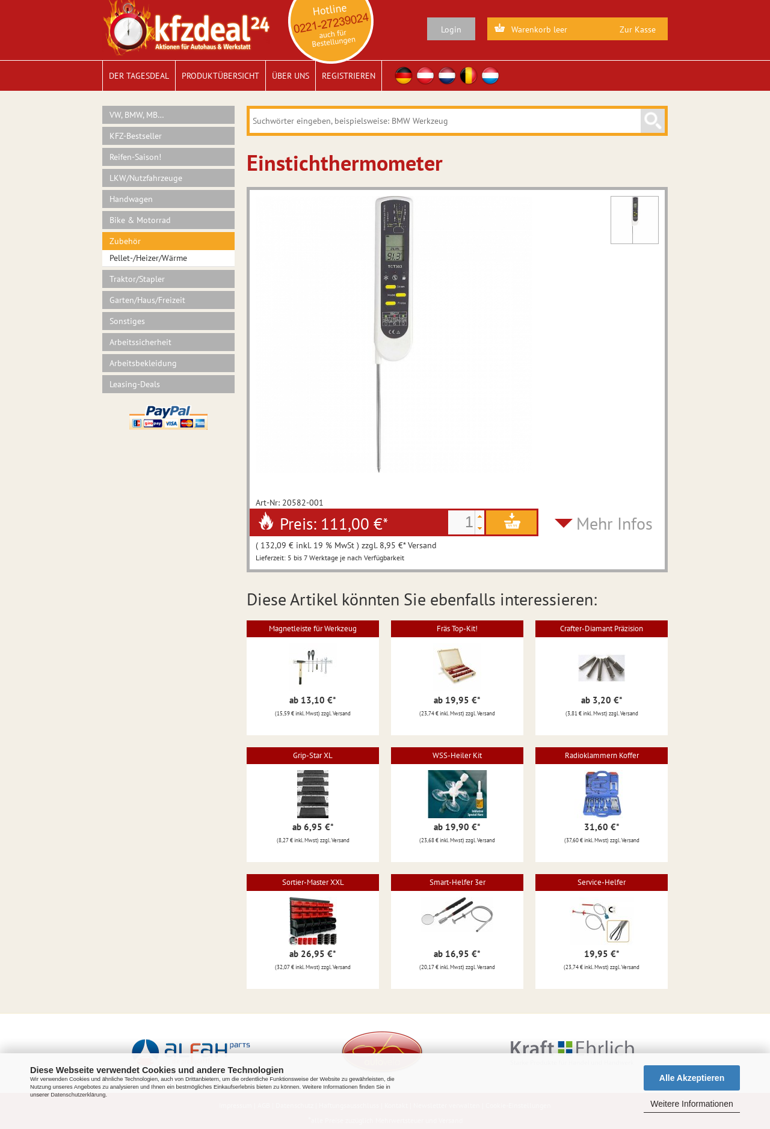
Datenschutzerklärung (78, 1095)
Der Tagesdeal (139, 75)
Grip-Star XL (313, 755)
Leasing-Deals (134, 384)
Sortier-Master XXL (313, 882)
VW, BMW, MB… (136, 114)
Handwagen (131, 199)
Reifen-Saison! (135, 156)
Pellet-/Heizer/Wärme (148, 257)
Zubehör (125, 241)
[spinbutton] (461, 522)
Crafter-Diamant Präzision (601, 628)
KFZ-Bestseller (135, 135)
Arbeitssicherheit (140, 342)
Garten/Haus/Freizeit (147, 300)
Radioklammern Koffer (602, 755)
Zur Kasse (638, 29)
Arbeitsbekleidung (143, 363)
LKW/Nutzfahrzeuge (145, 178)
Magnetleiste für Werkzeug (313, 628)
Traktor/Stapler (137, 279)
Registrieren (348, 75)
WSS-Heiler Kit (457, 755)
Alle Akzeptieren (691, 1078)
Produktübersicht (220, 75)
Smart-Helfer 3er (457, 882)
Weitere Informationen (691, 1104)
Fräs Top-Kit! (457, 628)
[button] (479, 516)
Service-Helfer (602, 882)
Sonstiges (127, 321)
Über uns (290, 75)
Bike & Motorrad (140, 220)
